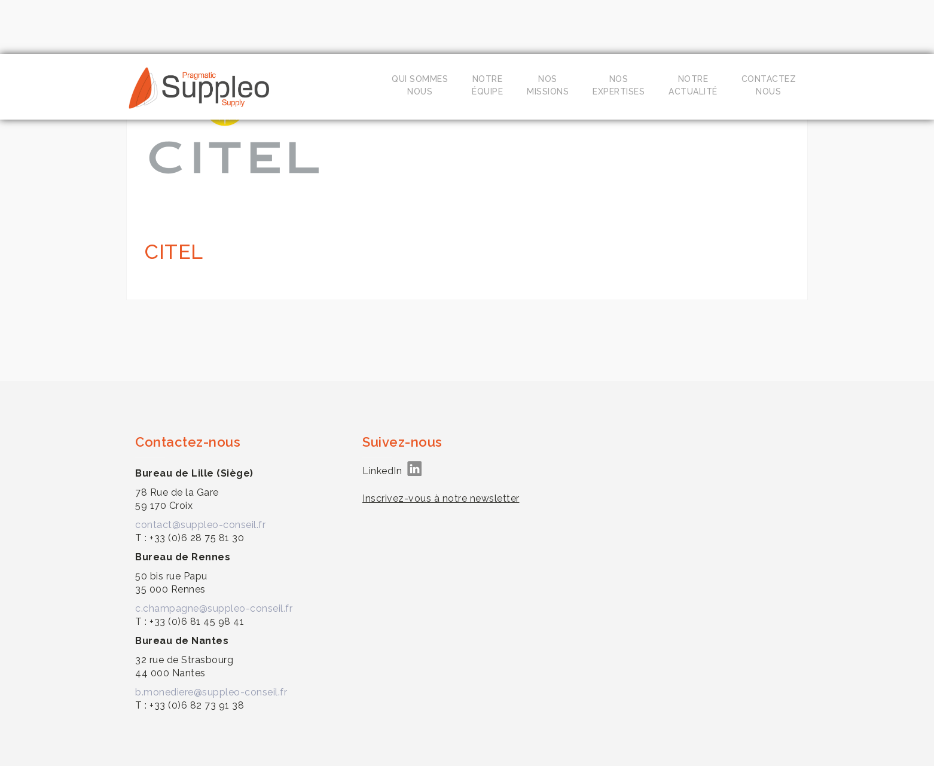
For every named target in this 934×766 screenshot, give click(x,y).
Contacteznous (768, 85)
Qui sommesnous (420, 85)
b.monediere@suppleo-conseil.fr (211, 692)
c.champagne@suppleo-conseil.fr (213, 608)
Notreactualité (693, 85)
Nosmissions (548, 85)
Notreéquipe (487, 85)
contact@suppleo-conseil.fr (200, 524)
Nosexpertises (619, 85)
